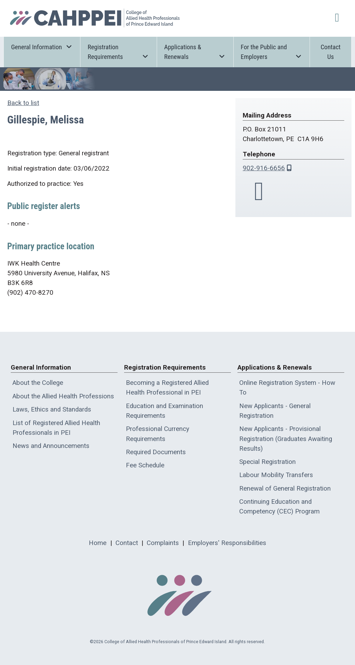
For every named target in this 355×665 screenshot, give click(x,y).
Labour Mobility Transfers (276, 475)
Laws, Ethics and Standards (51, 409)
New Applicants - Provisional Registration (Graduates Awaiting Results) (285, 438)
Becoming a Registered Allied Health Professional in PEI (167, 387)
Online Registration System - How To (287, 387)
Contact (126, 543)
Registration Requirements (118, 52)
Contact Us (331, 52)
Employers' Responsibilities (227, 543)
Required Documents (156, 452)
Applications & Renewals (195, 52)
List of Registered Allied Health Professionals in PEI (56, 428)
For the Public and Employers (271, 52)
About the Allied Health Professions (63, 396)
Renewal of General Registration (285, 488)
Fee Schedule (145, 465)
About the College (37, 383)
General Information (42, 46)
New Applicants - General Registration (275, 411)
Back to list (23, 103)
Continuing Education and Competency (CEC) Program (279, 506)
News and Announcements (50, 446)
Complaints (163, 543)
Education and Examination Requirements (164, 411)
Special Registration (267, 462)
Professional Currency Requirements (157, 433)
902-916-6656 (264, 168)
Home (97, 543)
